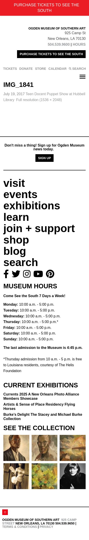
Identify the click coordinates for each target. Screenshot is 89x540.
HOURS (79, 44)
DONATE (26, 68)
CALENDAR (57, 68)
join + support (39, 228)
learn (16, 217)
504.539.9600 (59, 44)
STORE (40, 68)
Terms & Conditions (19, 527)
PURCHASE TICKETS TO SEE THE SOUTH (51, 54)
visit (14, 183)
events (20, 194)
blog (14, 251)
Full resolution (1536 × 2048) (39, 100)
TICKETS (10, 68)
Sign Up (44, 158)
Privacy (46, 527)
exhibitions (31, 206)
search (20, 262)
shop (16, 240)
